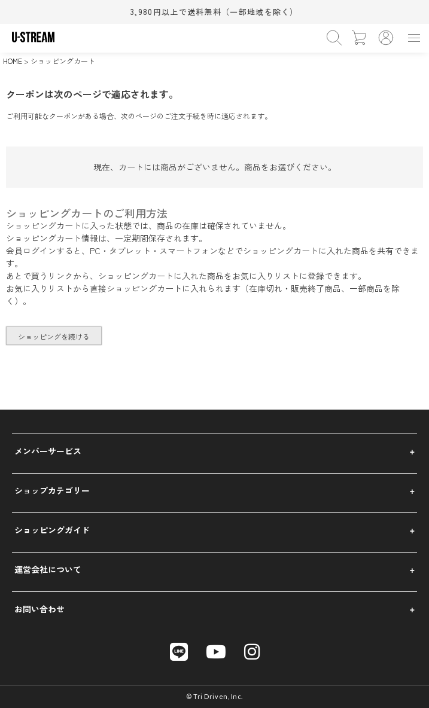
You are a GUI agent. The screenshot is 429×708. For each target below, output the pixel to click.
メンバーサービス (47, 451)
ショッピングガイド (52, 530)
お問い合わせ (39, 609)
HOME (12, 61)
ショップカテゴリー (52, 490)
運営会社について (47, 569)
